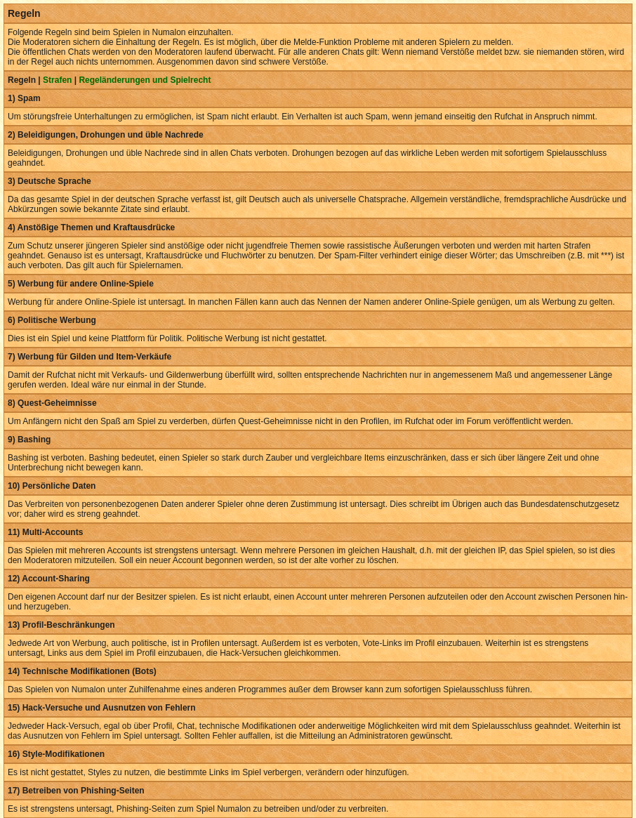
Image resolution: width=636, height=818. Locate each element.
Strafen (57, 80)
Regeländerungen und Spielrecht (145, 80)
